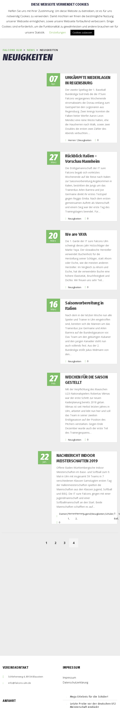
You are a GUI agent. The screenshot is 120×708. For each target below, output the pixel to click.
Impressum (69, 637)
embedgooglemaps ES (30, 693)
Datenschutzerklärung (75, 642)
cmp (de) (33, 693)
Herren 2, (79, 476)
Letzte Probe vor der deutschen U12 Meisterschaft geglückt (93, 665)
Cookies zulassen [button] (82, 32)
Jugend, (87, 473)
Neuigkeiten (76, 131)
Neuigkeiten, (98, 473)
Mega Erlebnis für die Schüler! (89, 656)
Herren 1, (64, 131)
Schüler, (109, 473)
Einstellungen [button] (57, 32)
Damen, (63, 473)
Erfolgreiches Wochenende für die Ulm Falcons (91, 675)
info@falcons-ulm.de (19, 642)
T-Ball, (116, 476)
